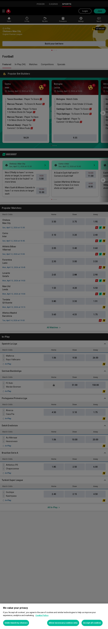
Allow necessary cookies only (63, 623)
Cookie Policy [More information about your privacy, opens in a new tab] (41, 615)
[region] (54, 616)
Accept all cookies (92, 623)
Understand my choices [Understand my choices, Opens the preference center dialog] (16, 623)
